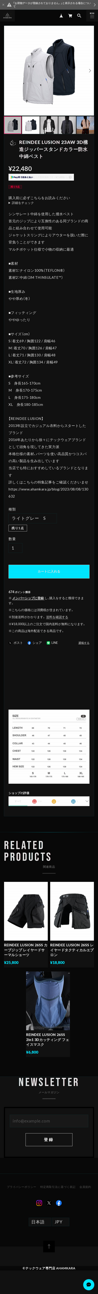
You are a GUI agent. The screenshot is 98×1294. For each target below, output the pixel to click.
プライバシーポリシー (21, 1192)
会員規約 (85, 1192)
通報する (83, 642)
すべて (18, 801)
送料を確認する (57, 617)
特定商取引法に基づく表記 (57, 1192)
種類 (12, 509)
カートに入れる (49, 571)
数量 (12, 539)
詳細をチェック (23, 202)
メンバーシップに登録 (28, 598)
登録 (49, 1144)
